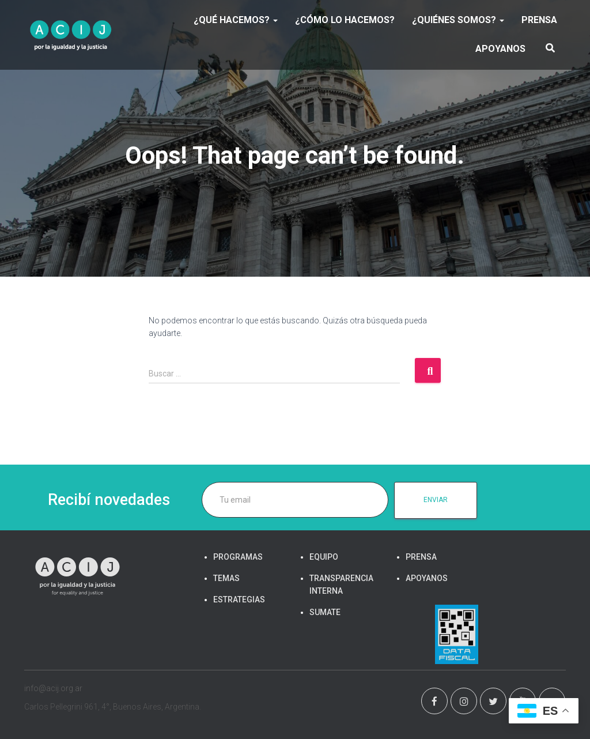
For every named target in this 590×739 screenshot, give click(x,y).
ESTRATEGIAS (239, 599)
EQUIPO (323, 556)
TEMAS (226, 578)
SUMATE (325, 612)
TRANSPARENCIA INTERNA (341, 584)
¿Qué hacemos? (236, 19)
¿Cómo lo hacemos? (345, 19)
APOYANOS (500, 48)
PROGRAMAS (238, 556)
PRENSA (539, 19)
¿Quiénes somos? (458, 19)
